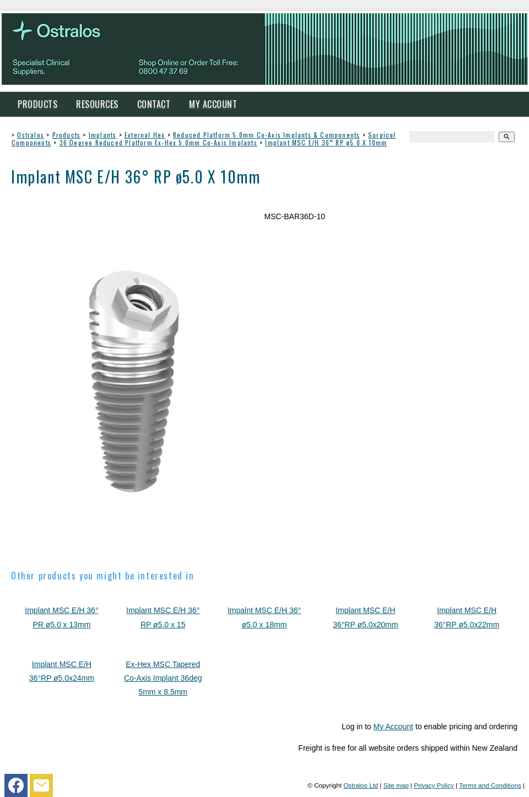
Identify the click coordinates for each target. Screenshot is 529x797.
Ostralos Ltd (360, 785)
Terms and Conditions (490, 785)
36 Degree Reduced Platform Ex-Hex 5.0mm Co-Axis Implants (158, 142)
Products (37, 104)
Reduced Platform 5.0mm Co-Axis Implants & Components (266, 134)
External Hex (145, 134)
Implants (103, 134)
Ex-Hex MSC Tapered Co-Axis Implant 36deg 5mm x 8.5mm (163, 678)
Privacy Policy (434, 785)
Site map (396, 785)
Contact (154, 104)
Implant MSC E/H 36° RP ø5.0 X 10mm (326, 142)
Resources (97, 104)
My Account (213, 104)
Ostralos (30, 134)
